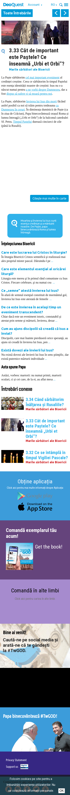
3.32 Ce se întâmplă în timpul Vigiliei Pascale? (47, 455)
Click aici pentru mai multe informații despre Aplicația (35, 487)
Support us (12, 766)
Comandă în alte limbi (35, 590)
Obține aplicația (35, 481)
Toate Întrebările (17, 13)
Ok (61, 790)
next (65, 13)
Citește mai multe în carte (49, 198)
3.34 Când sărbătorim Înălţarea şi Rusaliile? (45, 402)
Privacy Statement (16, 760)
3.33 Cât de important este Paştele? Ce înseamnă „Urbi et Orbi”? (45, 428)
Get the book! (48, 547)
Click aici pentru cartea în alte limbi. (35, 598)
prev (56, 13)
